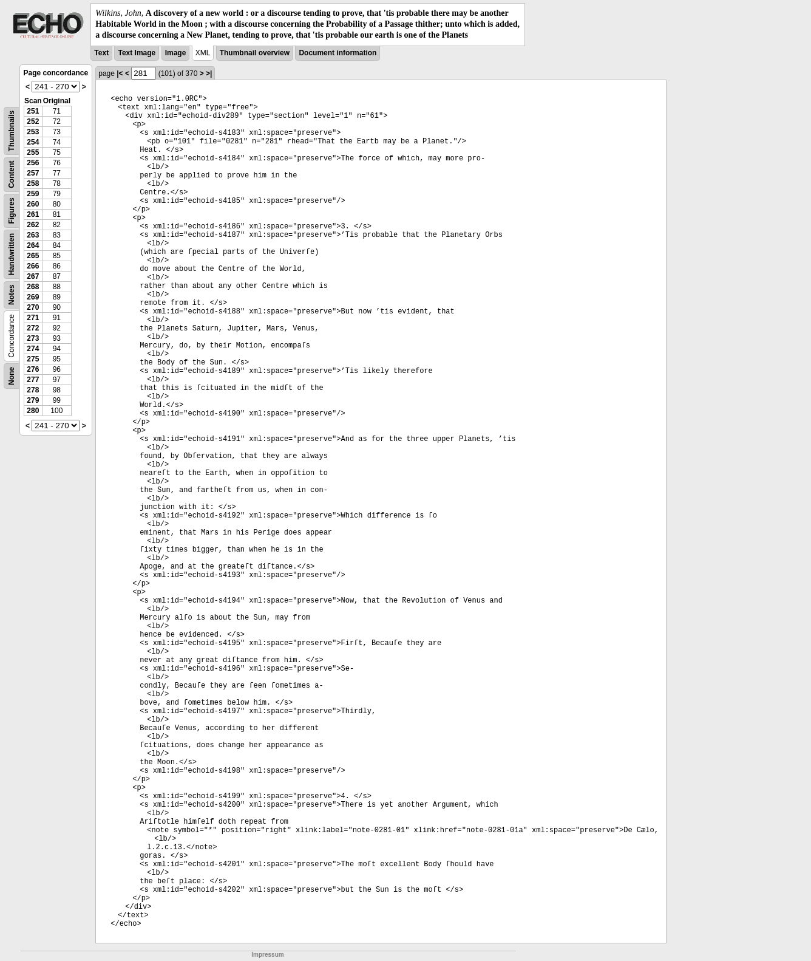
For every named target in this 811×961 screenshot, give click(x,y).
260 (33, 204)
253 (33, 132)
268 (33, 286)
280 (33, 410)
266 (33, 266)
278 (33, 390)
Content (11, 174)
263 (33, 235)
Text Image (136, 53)
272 (33, 328)
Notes (11, 294)
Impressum (267, 954)
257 (33, 173)
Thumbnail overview (255, 53)
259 (33, 194)
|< (120, 73)
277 (33, 379)
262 (33, 225)
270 (33, 307)
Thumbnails (11, 130)
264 (33, 245)
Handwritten (11, 254)
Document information (337, 53)
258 (33, 183)
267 (33, 276)
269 (33, 297)
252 (33, 121)
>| (209, 73)
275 (33, 359)
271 (33, 317)
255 (33, 152)
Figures (11, 210)
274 (33, 348)
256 (33, 163)
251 (33, 111)
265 (33, 255)
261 (33, 214)
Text (101, 53)
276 (33, 369)
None (11, 376)
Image (175, 53)
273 (33, 338)
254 (33, 142)
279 (33, 400)
